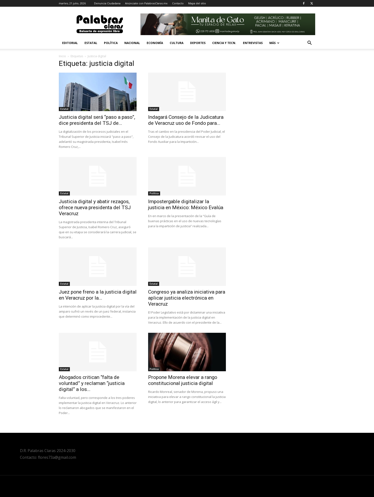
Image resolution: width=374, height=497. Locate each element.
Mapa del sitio (197, 3)
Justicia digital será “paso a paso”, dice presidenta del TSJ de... (97, 120)
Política (111, 43)
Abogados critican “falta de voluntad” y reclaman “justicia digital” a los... (92, 383)
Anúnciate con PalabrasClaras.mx (146, 3)
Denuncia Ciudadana (107, 3)
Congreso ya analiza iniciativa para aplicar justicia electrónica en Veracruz (186, 298)
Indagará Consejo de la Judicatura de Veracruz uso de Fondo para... (185, 120)
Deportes (197, 43)
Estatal (90, 43)
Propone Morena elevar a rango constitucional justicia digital (182, 380)
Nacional (132, 43)
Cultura (176, 43)
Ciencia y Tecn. (224, 43)
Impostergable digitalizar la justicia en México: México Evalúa (185, 204)
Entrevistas (253, 43)
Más (274, 43)
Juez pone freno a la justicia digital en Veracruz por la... (98, 295)
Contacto (178, 3)
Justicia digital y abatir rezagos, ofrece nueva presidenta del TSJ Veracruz (95, 207)
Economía (155, 43)
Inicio (62, 56)
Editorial (70, 43)
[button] (309, 43)
